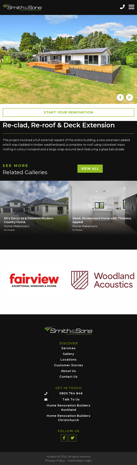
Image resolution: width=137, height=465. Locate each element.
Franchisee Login (80, 460)
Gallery (68, 354)
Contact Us (68, 376)
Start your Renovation (68, 112)
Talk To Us (71, 399)
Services (68, 348)
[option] (68, 59)
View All (90, 169)
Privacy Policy (55, 460)
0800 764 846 (71, 393)
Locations (68, 359)
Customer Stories (68, 365)
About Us (68, 371)
